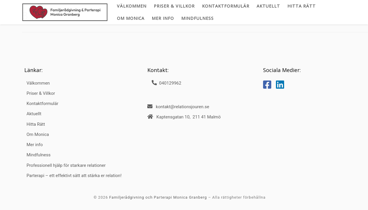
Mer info (35, 144)
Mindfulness (39, 155)
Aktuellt (34, 113)
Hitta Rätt (36, 124)
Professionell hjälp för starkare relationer (66, 165)
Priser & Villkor (41, 93)
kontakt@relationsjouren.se (182, 106)
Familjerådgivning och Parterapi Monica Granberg (158, 197)
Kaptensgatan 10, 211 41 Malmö (188, 117)
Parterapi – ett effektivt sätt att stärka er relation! (74, 175)
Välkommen (38, 83)
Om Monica (38, 134)
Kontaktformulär (42, 103)
